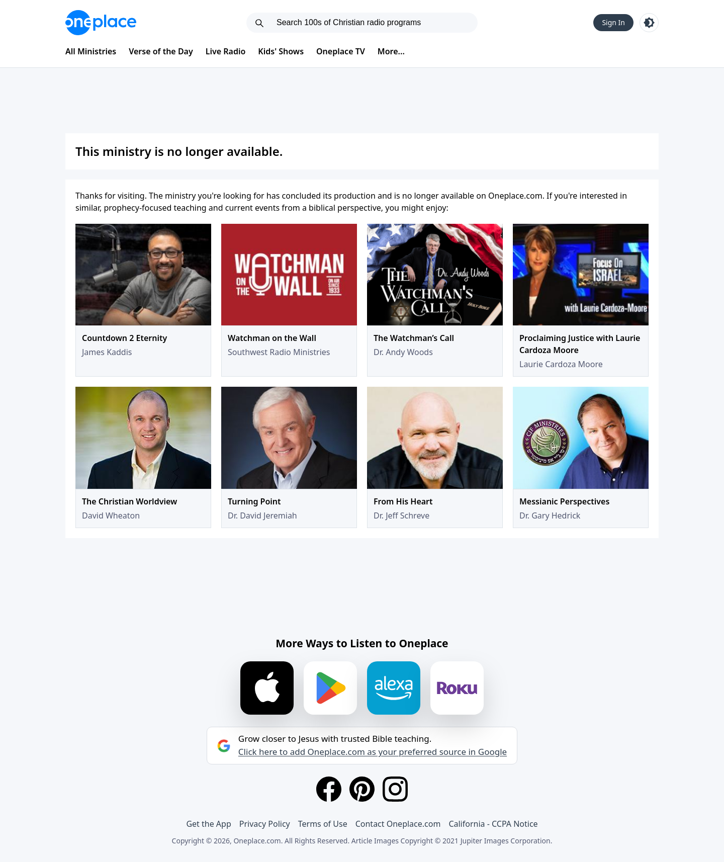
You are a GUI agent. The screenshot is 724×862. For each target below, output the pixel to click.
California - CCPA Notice (492, 823)
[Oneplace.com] (100, 22)
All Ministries (90, 51)
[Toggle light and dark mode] (649, 22)
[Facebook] (328, 789)
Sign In (613, 22)
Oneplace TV (340, 51)
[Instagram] (395, 789)
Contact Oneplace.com (398, 823)
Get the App (208, 823)
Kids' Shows (281, 51)
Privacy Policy (264, 823)
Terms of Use (322, 823)
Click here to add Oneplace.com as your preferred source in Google (372, 751)
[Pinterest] (362, 789)
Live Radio (226, 51)
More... (391, 51)
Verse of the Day (161, 51)
